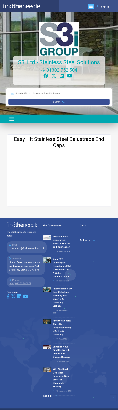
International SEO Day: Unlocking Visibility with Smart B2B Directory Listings (62, 295)
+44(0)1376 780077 (20, 281)
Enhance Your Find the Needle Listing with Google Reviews (61, 350)
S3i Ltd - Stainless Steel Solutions (59, 60)
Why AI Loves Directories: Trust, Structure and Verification (61, 239)
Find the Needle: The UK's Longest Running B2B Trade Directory (62, 325)
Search (59, 100)
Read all (50, 393)
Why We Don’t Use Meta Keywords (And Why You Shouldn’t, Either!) (61, 376)
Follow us (87, 238)
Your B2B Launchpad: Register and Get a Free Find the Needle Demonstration (62, 266)
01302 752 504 (59, 68)
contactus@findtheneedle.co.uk (27, 246)
